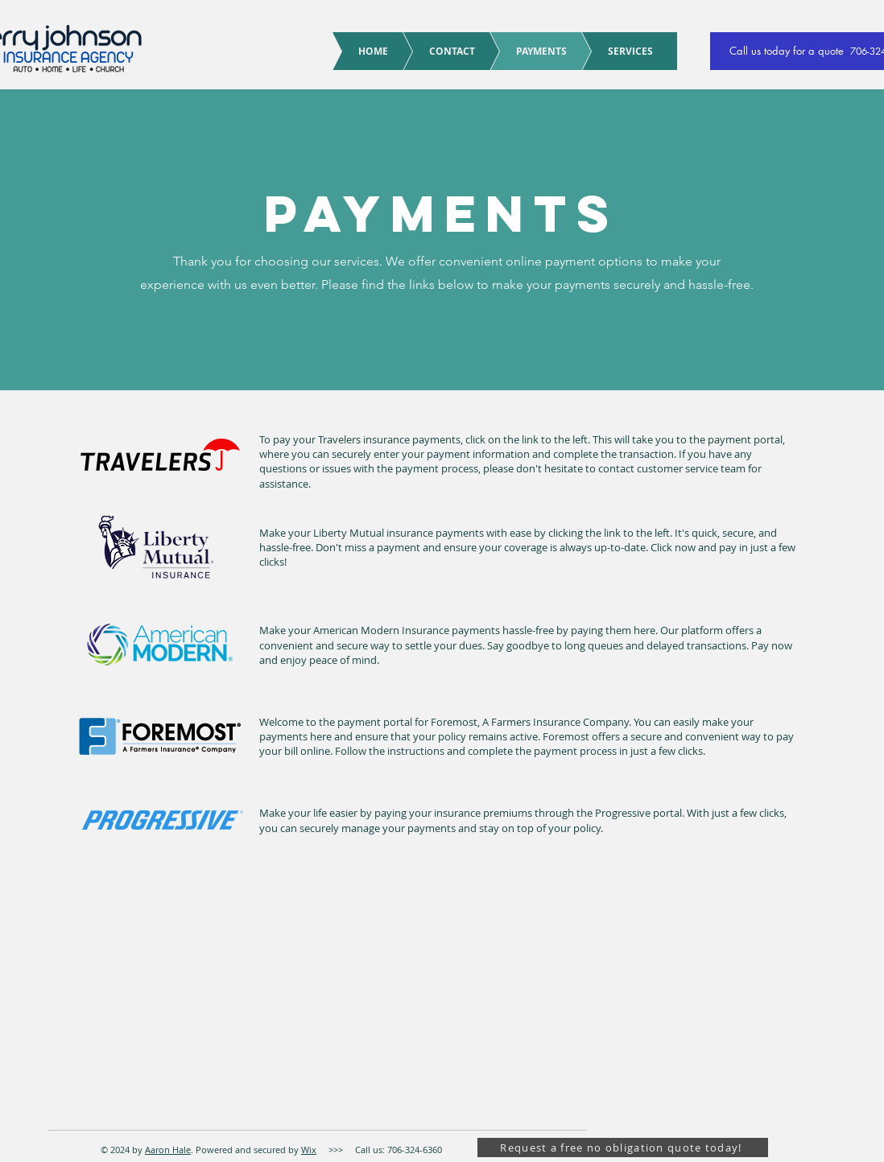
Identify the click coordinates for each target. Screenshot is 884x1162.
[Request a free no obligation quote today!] (622, 1147)
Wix (308, 1149)
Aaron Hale (168, 1149)
